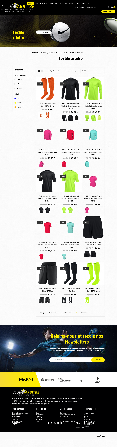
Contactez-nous (91, 7)
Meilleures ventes (89, 423)
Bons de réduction (17, 421)
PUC (37, 421)
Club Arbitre (101, 444)
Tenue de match (44, 32)
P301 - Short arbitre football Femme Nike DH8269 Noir (93, 243)
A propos (86, 416)
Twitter (48, 431)
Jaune (19, 102)
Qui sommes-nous (80, 7)
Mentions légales (89, 413)
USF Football (39, 418)
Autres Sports (40, 415)
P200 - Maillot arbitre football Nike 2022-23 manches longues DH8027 (70, 106)
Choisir (91, 71)
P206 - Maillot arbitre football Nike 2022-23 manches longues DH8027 (70, 152)
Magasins (86, 426)
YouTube (55, 431)
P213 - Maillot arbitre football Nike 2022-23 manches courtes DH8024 (70, 198)
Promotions (87, 419)
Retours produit (16, 415)
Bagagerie (39, 416)
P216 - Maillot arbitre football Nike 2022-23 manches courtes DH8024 (47, 244)
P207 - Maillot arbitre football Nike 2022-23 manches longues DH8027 (93, 152)
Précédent (68, 313)
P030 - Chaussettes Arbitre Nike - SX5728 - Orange (48, 105)
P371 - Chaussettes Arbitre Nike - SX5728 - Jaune (93, 290)
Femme (19, 88)
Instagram (64, 431)
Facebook (45, 431)
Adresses (15, 419)
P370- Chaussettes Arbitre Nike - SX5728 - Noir (70, 290)
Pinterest (58, 431)
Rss (51, 431)
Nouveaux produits (89, 421)
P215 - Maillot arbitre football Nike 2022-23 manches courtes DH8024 (93, 198)
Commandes (16, 416)
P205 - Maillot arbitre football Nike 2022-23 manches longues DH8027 (47, 152)
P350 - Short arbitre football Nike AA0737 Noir (47, 290)
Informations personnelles (20, 413)
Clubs (37, 413)
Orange (19, 107)
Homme (19, 79)
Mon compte (108, 11)
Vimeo (61, 431)
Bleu (18, 98)
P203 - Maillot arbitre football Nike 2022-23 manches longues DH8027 (93, 106)
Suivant (84, 313)
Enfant (19, 84)
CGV (85, 415)
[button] (112, 7)
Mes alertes (15, 423)
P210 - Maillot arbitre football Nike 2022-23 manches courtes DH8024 (47, 198)
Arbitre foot (39, 419)
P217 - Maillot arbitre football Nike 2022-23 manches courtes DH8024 (70, 244)
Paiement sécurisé (89, 418)
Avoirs (14, 418)
